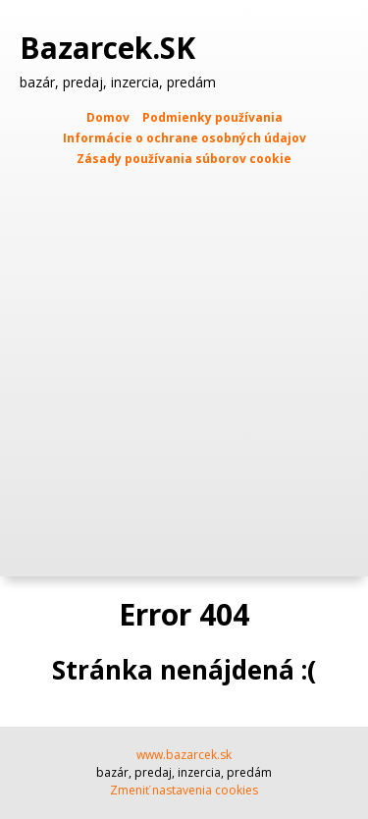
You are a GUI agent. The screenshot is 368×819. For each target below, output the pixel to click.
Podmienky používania (212, 117)
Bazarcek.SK (111, 48)
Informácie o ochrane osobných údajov (184, 138)
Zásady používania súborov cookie (184, 158)
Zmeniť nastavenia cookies (184, 790)
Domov (108, 117)
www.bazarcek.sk (184, 754)
